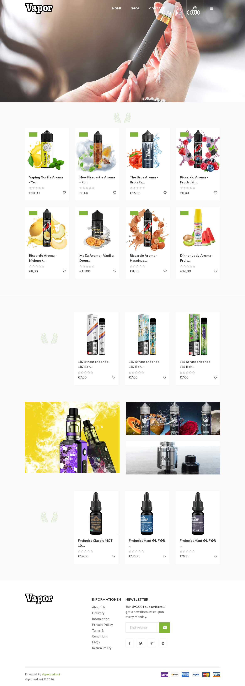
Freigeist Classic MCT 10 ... (95, 542)
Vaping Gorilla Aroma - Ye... (46, 179)
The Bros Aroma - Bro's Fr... (144, 179)
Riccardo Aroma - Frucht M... (194, 179)
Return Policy (102, 648)
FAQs (96, 642)
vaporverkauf (51, 674)
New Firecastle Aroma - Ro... (97, 179)
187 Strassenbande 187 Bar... (93, 364)
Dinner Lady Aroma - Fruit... (196, 257)
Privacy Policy (102, 624)
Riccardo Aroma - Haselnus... (144, 257)
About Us (98, 607)
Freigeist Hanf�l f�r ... (147, 542)
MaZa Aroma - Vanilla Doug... (96, 257)
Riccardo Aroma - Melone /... (43, 257)
